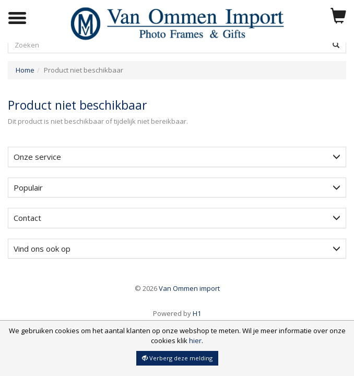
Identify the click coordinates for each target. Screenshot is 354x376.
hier (195, 340)
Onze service (177, 156)
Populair (177, 187)
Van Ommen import (177, 288)
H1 (177, 313)
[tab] (177, 157)
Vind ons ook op (177, 248)
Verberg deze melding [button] (177, 358)
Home (25, 70)
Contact (177, 218)
